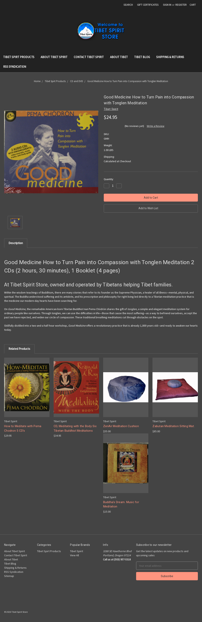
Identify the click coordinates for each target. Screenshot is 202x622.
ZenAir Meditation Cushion (121, 426)
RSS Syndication (14, 66)
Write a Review (155, 126)
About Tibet (119, 57)
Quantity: (109, 179)
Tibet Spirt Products (18, 57)
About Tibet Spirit (54, 57)
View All (74, 555)
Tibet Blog (142, 57)
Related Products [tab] (19, 349)
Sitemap (9, 576)
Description (15, 243)
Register (181, 4)
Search (128, 4)
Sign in (167, 4)
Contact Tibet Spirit (89, 57)
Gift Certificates (148, 4)
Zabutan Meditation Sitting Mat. (173, 426)
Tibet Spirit (76, 551)
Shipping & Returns (170, 57)
